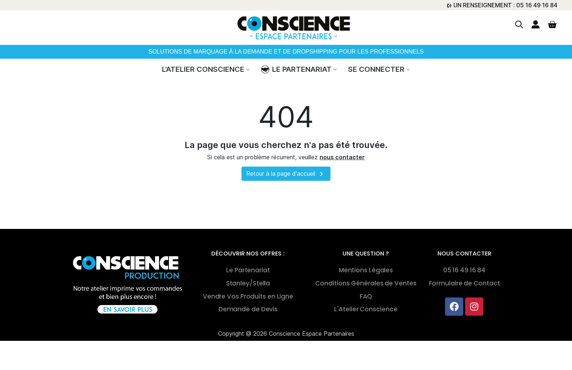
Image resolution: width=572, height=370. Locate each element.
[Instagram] (474, 306)
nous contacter (342, 157)
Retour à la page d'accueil (286, 174)
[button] (519, 24)
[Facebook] (454, 306)
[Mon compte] (536, 24)
